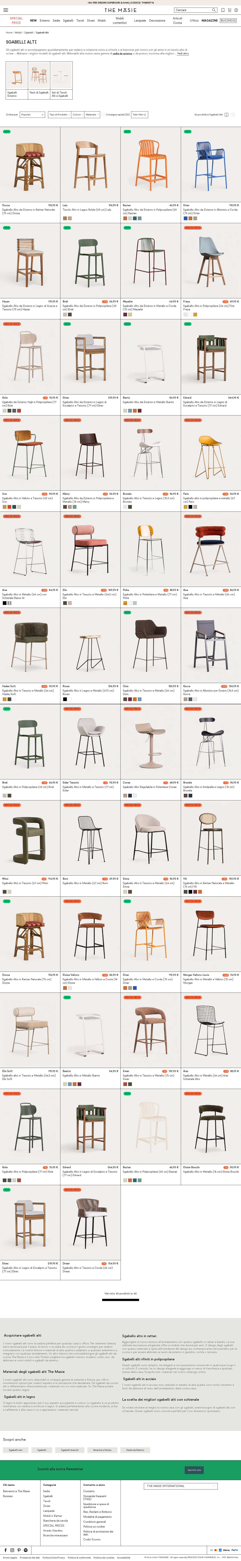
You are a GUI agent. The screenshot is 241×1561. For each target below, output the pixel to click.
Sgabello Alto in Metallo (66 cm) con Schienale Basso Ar (24, 596)
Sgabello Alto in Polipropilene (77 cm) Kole (27, 1172)
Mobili (102, 20)
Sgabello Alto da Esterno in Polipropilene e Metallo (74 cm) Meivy (88, 500)
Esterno (45, 20)
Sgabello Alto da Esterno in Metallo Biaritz (148, 402)
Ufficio (194, 20)
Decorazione (157, 20)
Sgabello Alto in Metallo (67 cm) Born (85, 883)
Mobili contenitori (120, 21)
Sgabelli (68, 20)
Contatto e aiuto (94, 1485)
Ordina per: (12, 114)
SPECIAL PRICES (53, 1525)
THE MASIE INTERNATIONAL (165, 1486)
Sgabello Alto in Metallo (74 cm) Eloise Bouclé (211, 1172)
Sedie (56, 20)
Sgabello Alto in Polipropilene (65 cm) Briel (28, 787)
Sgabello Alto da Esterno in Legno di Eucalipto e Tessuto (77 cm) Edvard (205, 404)
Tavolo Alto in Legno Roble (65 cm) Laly (87, 210)
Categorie (49, 1485)
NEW (33, 20)
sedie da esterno (122, 53)
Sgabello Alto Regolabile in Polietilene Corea (149, 787)
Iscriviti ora (194, 1470)
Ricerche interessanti (55, 1535)
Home (9, 32)
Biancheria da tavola (55, 1520)
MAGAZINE (210, 20)
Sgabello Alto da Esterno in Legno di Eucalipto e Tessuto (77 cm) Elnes (85, 404)
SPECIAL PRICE (16, 21)
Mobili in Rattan (52, 1516)
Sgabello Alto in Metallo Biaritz (81, 1075)
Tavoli (80, 20)
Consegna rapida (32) (117, 114)
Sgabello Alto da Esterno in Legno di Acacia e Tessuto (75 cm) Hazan (29, 307)
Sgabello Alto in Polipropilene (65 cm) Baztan (150, 1172)
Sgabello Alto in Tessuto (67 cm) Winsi (25, 883)
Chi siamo (9, 1485)
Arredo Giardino (53, 1530)
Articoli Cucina (177, 21)
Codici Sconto (92, 1539)
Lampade (140, 20)
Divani (91, 20)
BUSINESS (228, 20)
